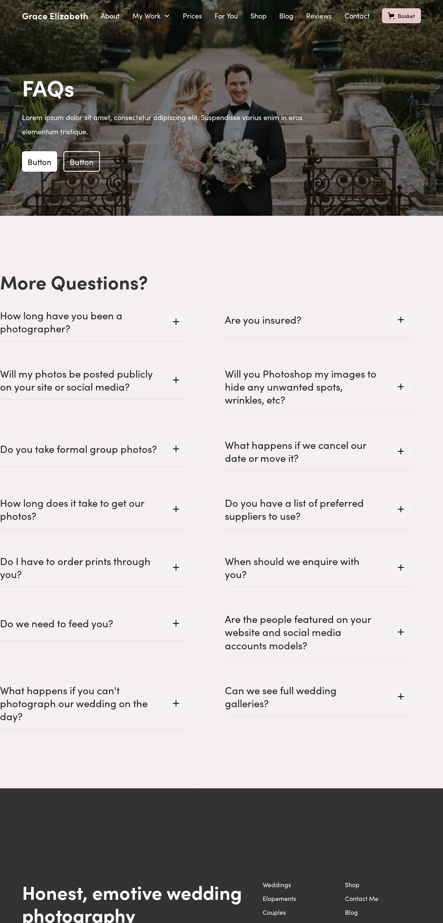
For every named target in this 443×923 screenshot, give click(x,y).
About (110, 15)
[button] (151, 16)
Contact (357, 15)
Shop (258, 15)
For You (226, 15)
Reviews (319, 15)
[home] (55, 16)
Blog (286, 15)
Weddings (277, 884)
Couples (274, 912)
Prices (192, 15)
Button (40, 161)
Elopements (279, 898)
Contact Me (361, 898)
